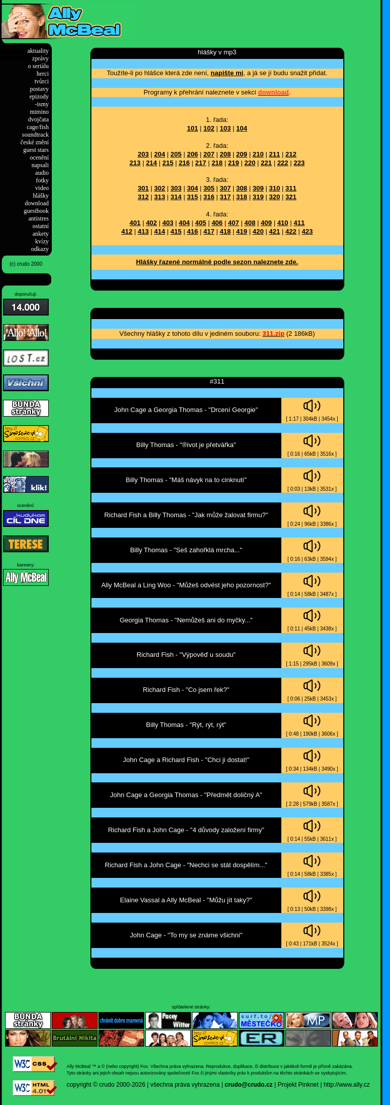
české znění (34, 142)
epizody (39, 96)
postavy (39, 88)
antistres (38, 218)
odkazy (40, 248)
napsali (40, 165)
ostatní (40, 226)
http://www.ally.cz (346, 1084)
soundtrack (35, 134)
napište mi (227, 73)
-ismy (42, 104)
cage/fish (38, 127)
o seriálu (38, 66)
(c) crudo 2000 (26, 264)
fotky (42, 180)
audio (42, 172)
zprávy (40, 58)
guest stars (36, 149)
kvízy (42, 241)
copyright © (82, 1084)
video (42, 188)
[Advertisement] (256, 19)
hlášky (41, 195)
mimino (39, 111)
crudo (106, 1084)
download (37, 203)
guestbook (36, 210)
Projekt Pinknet (298, 1084)
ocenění (39, 157)
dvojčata (38, 119)
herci (43, 73)
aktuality (38, 50)
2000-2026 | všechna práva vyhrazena (168, 1084)
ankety (40, 233)
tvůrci (42, 81)
